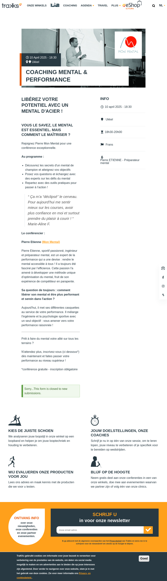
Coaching (70, 5)
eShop (144, 1)
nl (162, 5)
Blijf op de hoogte (110, 472)
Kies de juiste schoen (30, 431)
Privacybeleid (116, 541)
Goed (144, 558)
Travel (103, 5)
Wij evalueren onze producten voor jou (40, 474)
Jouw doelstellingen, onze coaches (119, 433)
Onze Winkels (36, 5)
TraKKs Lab (54, 5)
